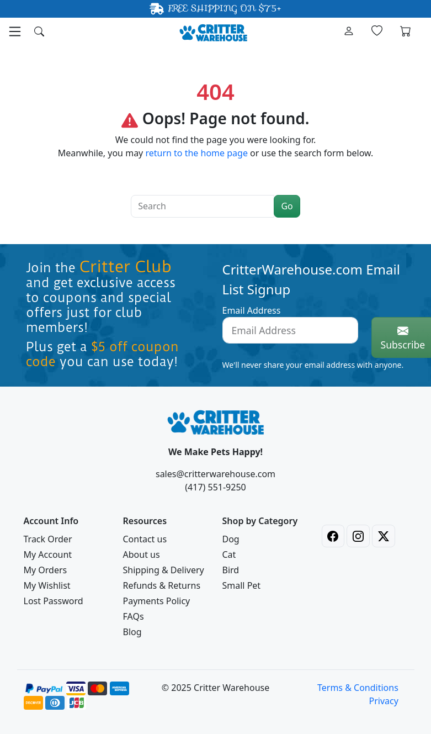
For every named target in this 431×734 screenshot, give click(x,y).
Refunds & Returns (162, 585)
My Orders (45, 570)
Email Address (251, 310)
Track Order (48, 539)
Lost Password (53, 601)
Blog (132, 632)
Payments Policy (156, 601)
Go (286, 206)
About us (141, 554)
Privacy (383, 701)
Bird (231, 570)
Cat (229, 554)
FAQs (133, 616)
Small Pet (241, 585)
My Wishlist (47, 585)
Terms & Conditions (357, 688)
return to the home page (196, 153)
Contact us (145, 539)
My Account (48, 554)
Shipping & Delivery (163, 570)
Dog (231, 539)
